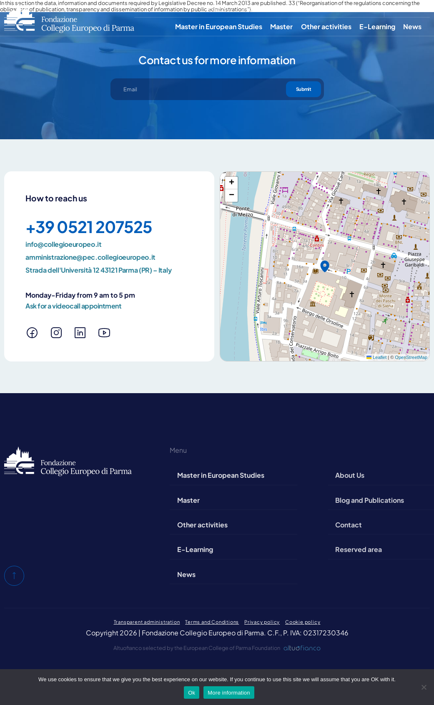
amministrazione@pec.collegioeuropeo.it (90, 257)
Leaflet (376, 357)
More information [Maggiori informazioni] (229, 693)
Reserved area (359, 9)
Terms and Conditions (212, 622)
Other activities (326, 26)
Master (281, 26)
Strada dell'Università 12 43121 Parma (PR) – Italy (98, 270)
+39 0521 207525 (88, 227)
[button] (324, 266)
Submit (303, 89)
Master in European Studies (218, 26)
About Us (216, 9)
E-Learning (377, 26)
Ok (191, 693)
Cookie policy (302, 622)
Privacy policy (262, 622)
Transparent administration (147, 622)
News (412, 26)
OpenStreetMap (411, 357)
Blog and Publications (266, 9)
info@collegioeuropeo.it (63, 244)
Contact (316, 9)
